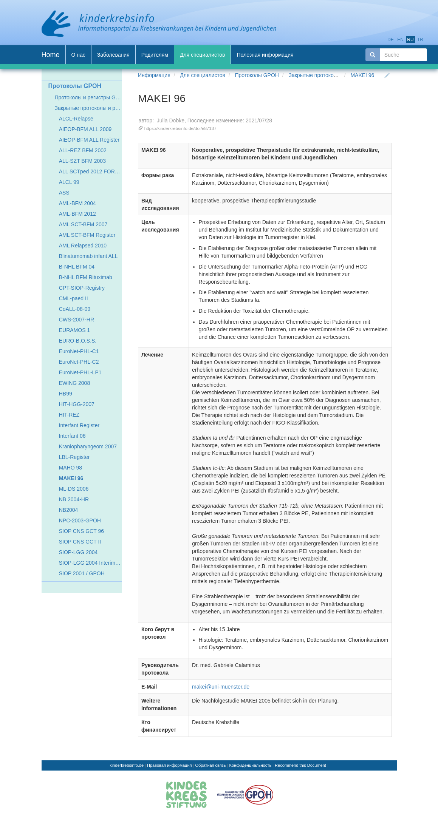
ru (410, 39)
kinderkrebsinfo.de (127, 765)
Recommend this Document (300, 765)
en (400, 39)
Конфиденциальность (250, 765)
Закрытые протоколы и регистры (328, 75)
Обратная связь (210, 765)
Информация (154, 75)
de (390, 39)
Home (51, 55)
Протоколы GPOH (257, 75)
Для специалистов (202, 75)
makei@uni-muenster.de (220, 687)
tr (420, 39)
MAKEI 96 (362, 75)
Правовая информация (169, 765)
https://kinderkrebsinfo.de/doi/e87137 (180, 128)
